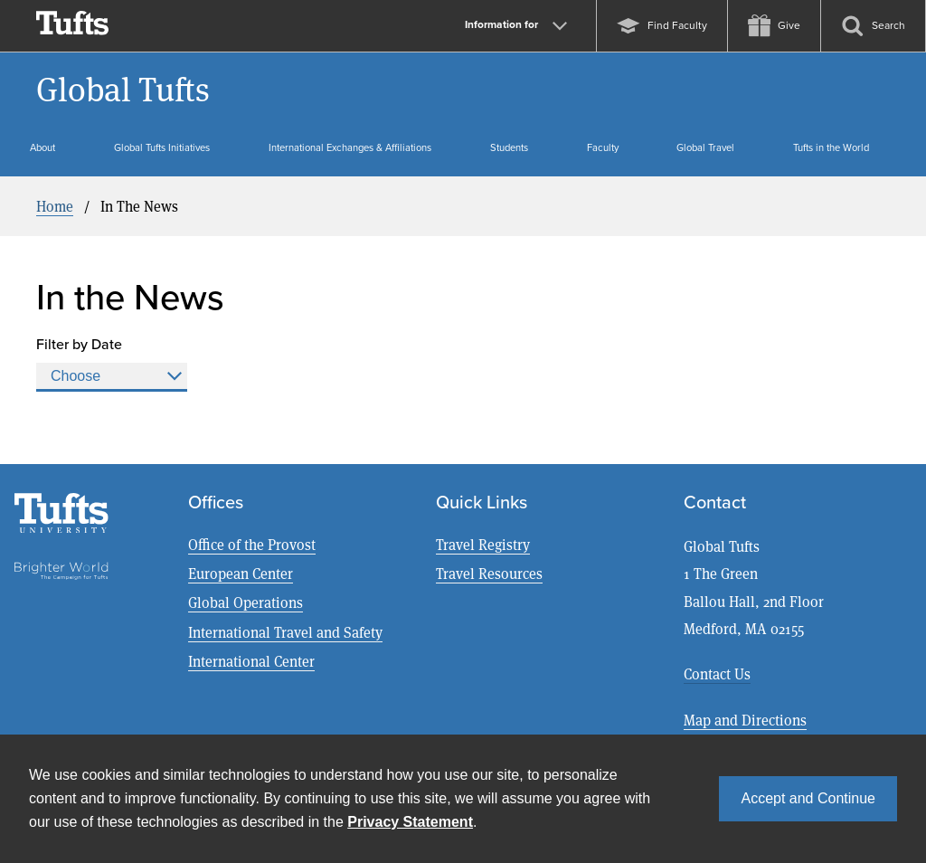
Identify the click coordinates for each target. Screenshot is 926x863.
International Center (251, 660)
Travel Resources (489, 573)
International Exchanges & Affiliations (350, 147)
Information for (516, 24)
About (42, 147)
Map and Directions (745, 719)
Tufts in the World (831, 147)
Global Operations (245, 602)
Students (509, 147)
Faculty (603, 147)
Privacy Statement (410, 822)
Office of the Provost (252, 544)
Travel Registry (483, 544)
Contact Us (717, 673)
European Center (240, 573)
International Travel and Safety (285, 631)
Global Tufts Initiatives (162, 147)
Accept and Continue (808, 798)
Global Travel (705, 147)
